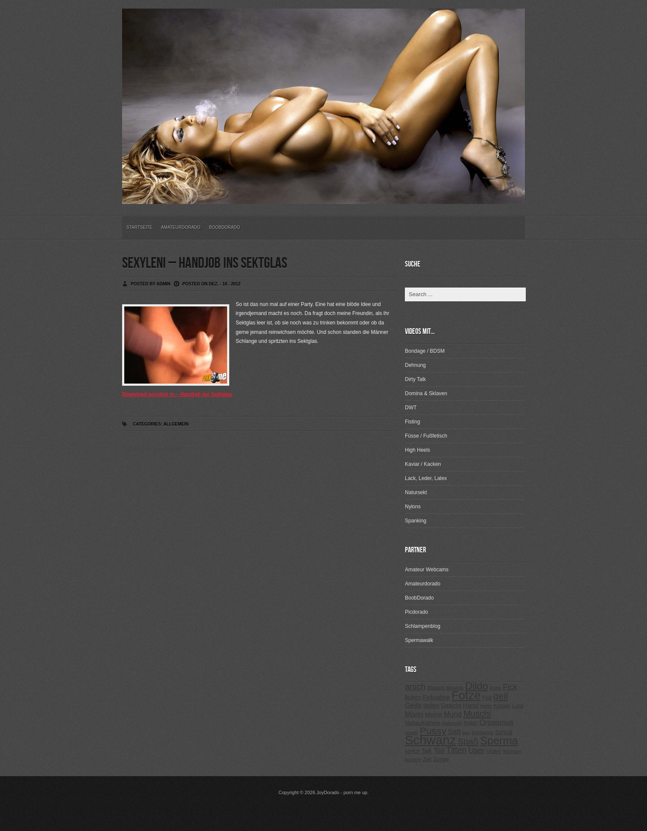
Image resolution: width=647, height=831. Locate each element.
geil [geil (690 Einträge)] (500, 696)
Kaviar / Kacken (423, 464)
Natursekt (416, 492)
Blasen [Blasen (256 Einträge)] (435, 687)
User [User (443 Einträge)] (476, 750)
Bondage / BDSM (425, 351)
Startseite (139, 227)
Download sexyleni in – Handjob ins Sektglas (177, 394)
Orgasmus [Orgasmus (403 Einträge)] (496, 722)
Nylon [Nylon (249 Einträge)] (471, 723)
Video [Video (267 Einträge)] (493, 751)
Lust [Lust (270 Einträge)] (517, 705)
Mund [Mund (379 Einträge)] (453, 714)
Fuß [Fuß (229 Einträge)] (487, 698)
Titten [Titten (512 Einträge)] (456, 750)
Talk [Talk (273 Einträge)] (426, 751)
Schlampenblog (422, 626)
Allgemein (176, 424)
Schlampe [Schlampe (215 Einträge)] (482, 732)
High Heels (417, 450)
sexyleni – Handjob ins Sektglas (204, 263)
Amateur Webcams (427, 570)
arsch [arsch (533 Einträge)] (415, 686)
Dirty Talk (415, 379)
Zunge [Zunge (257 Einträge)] (441, 759)
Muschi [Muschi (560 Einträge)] (477, 713)
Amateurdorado (181, 227)
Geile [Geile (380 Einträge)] (413, 705)
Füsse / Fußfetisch (426, 436)
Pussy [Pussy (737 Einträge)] (433, 730)
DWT (410, 408)
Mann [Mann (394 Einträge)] (414, 714)
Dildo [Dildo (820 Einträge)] (476, 686)
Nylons (413, 507)
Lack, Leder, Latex (426, 478)
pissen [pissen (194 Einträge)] (411, 732)
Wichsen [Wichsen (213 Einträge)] (512, 751)
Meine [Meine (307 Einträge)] (433, 714)
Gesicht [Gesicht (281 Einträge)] (451, 705)
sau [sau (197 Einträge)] (466, 732)
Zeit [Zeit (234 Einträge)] (426, 759)
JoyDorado (328, 792)
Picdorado (416, 612)
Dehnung (415, 365)
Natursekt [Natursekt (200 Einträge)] (451, 723)
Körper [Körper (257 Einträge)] (502, 705)
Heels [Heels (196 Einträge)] (486, 705)
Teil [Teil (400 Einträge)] (439, 751)
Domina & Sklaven (426, 393)
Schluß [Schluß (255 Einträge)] (503, 732)
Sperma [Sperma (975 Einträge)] (499, 741)
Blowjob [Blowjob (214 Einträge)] (454, 687)
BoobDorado (224, 227)
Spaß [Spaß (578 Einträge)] (468, 741)
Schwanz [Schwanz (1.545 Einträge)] (430, 740)
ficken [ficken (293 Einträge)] (413, 697)
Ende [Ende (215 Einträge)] (495, 687)
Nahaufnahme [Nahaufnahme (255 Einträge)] (422, 723)
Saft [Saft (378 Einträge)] (454, 732)
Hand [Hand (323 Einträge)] (470, 705)
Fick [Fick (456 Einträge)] (510, 686)
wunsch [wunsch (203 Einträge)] (413, 759)
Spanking (415, 521)
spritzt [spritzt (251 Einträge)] (412, 751)
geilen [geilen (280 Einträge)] (431, 705)
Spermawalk (419, 640)
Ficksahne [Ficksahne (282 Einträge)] (436, 697)
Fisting (412, 422)
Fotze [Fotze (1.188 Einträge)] (466, 695)
